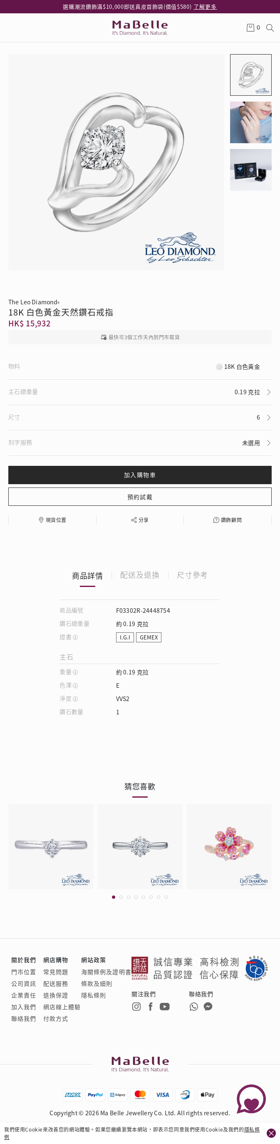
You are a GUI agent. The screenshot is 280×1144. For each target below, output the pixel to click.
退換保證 (55, 995)
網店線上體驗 (62, 1006)
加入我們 (23, 1006)
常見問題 (55, 971)
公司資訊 (23, 983)
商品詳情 (88, 575)
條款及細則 (97, 983)
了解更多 (205, 6)
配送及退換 (140, 575)
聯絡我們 (23, 1018)
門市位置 (23, 971)
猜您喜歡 (140, 786)
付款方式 (55, 1018)
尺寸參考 (192, 575)
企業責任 (23, 995)
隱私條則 (93, 995)
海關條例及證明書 (106, 971)
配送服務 (55, 983)
